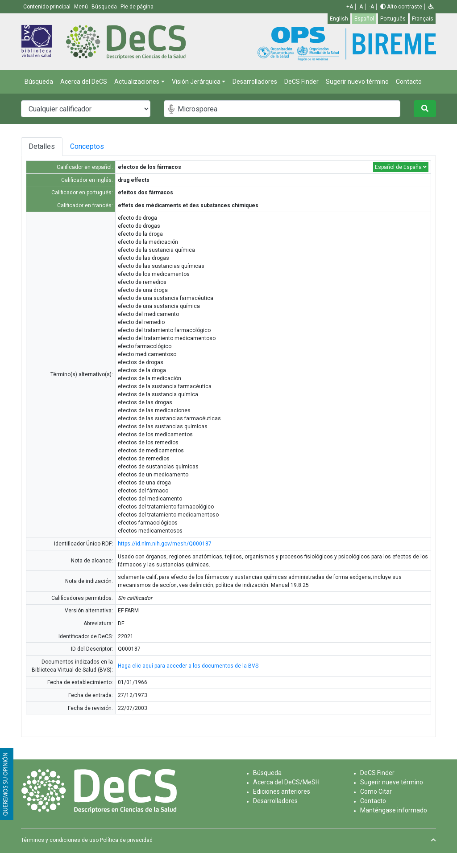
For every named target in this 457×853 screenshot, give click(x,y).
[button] (431, 7)
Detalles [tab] (42, 146)
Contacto (409, 81)
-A (371, 7)
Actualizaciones (136, 81)
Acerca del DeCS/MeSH (286, 782)
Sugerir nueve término (391, 782)
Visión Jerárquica (196, 81)
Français (422, 19)
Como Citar (376, 791)
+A (349, 7)
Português (393, 19)
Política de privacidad (126, 840)
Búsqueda (39, 81)
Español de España (401, 167)
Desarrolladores (255, 81)
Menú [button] (81, 7)
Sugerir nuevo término (357, 81)
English (339, 19)
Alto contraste (401, 7)
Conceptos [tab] (88, 146)
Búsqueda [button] (104, 7)
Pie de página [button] (137, 7)
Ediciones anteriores (281, 791)
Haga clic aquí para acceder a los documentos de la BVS (188, 666)
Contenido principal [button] (47, 7)
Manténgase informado (393, 810)
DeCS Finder (301, 81)
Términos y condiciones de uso (60, 840)
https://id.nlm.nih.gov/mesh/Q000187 (165, 544)
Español (364, 19)
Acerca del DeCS (83, 81)
